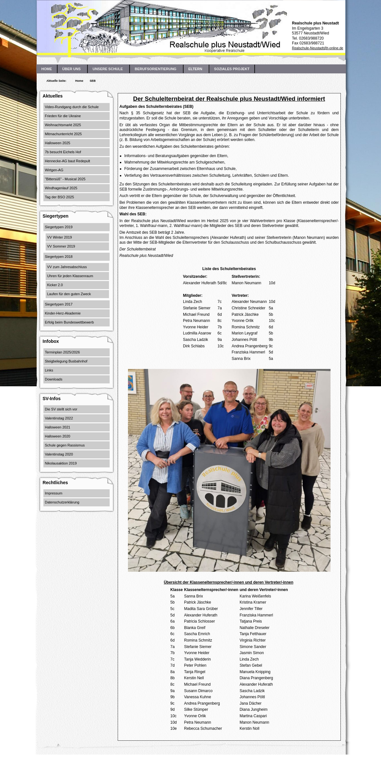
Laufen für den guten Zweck (69, 294)
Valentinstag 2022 (59, 418)
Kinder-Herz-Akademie (63, 313)
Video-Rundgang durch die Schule (72, 107)
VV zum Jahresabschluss (67, 267)
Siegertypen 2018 (59, 256)
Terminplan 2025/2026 (62, 352)
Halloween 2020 (57, 436)
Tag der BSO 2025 (59, 197)
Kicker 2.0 (55, 285)
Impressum (53, 493)
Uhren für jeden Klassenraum (70, 276)
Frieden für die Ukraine (63, 116)
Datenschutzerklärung (62, 502)
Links (49, 370)
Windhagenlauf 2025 (61, 188)
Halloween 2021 (57, 427)
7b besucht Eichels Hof (63, 152)
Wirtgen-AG (54, 170)
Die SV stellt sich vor (61, 409)
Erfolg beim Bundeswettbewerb (69, 322)
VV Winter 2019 (59, 237)
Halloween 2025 (57, 143)
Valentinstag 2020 (59, 454)
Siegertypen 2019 (59, 227)
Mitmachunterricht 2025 (63, 134)
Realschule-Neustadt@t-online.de (317, 48)
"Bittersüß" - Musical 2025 (65, 179)
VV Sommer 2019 (61, 246)
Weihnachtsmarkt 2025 (63, 125)
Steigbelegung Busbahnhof (66, 361)
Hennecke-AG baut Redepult (67, 161)
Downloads (53, 379)
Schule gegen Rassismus (65, 445)
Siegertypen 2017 (59, 304)
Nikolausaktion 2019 (61, 463)
